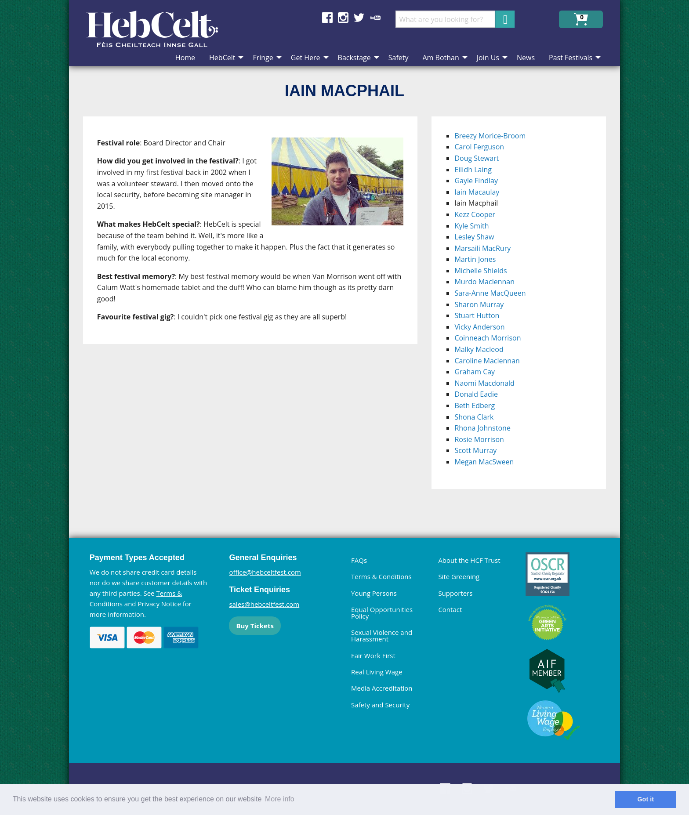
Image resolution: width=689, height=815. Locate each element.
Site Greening (458, 576)
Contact (450, 609)
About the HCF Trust (469, 560)
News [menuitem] (526, 57)
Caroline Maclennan (486, 361)
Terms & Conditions (381, 576)
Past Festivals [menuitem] (570, 57)
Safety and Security (380, 704)
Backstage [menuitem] (354, 57)
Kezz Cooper (474, 214)
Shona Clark (473, 417)
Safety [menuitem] (398, 57)
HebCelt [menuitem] (222, 57)
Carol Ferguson (479, 147)
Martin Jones (475, 259)
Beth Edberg (474, 405)
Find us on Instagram (343, 18)
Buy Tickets (254, 625)
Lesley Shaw (474, 237)
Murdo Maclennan (484, 281)
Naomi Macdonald (484, 383)
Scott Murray (475, 450)
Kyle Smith (471, 226)
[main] (257, 309)
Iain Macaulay (476, 192)
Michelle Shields (480, 270)
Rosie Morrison (479, 439)
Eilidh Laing (473, 169)
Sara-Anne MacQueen (490, 293)
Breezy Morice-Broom (490, 136)
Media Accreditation (382, 688)
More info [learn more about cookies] (279, 799)
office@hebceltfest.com (265, 572)
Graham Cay (474, 372)
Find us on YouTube (375, 18)
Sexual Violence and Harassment (381, 635)
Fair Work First (373, 655)
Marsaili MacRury (482, 248)
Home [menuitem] (185, 57)
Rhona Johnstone (482, 428)
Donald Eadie (476, 394)
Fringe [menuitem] (263, 57)
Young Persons (374, 593)
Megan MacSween (484, 462)
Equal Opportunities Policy (382, 612)
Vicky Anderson (479, 327)
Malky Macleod (478, 349)
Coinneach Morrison (487, 338)
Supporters (455, 593)
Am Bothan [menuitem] (440, 57)
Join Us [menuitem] (488, 57)
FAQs (359, 560)
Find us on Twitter (359, 18)
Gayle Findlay (476, 180)
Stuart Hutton (476, 315)
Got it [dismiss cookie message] (645, 799)
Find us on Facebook (327, 18)
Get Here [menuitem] (305, 57)
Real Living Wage (377, 671)
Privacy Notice (159, 603)
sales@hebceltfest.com (264, 604)
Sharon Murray (479, 304)
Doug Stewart (476, 158)
